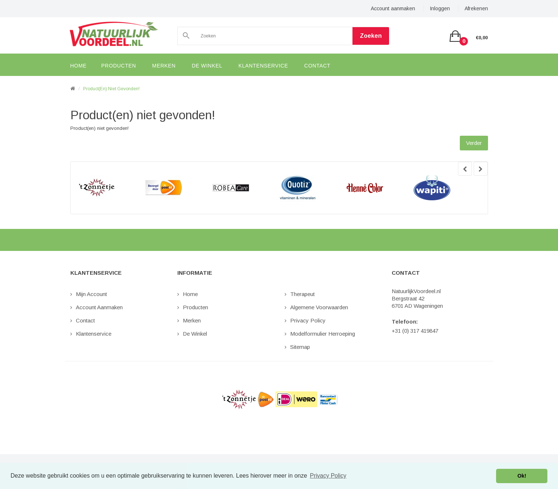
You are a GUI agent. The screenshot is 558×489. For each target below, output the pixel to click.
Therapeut (302, 294)
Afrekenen (476, 8)
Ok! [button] (521, 476)
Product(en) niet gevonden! (111, 88)
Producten (195, 307)
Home (190, 294)
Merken (192, 320)
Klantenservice (93, 334)
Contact (85, 320)
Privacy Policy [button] (328, 475)
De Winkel (195, 334)
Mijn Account (91, 294)
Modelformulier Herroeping (322, 334)
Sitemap (300, 347)
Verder (474, 143)
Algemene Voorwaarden (319, 307)
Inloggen (440, 8)
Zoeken (371, 36)
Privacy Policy (308, 320)
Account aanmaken (393, 8)
